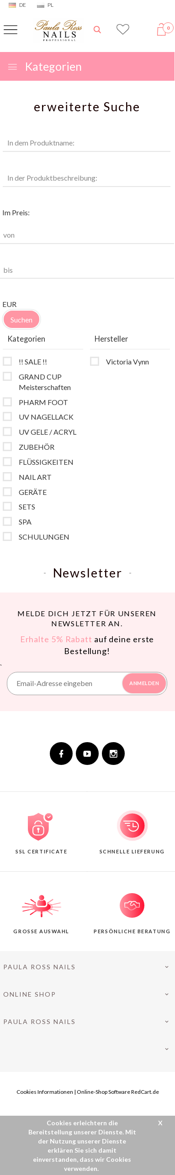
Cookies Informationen (44, 1091)
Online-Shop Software (103, 1091)
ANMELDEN (144, 683)
